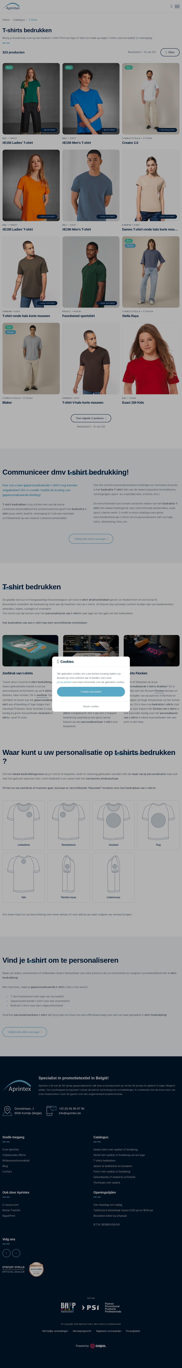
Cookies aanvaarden (91, 691)
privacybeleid (64, 682)
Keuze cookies (91, 706)
